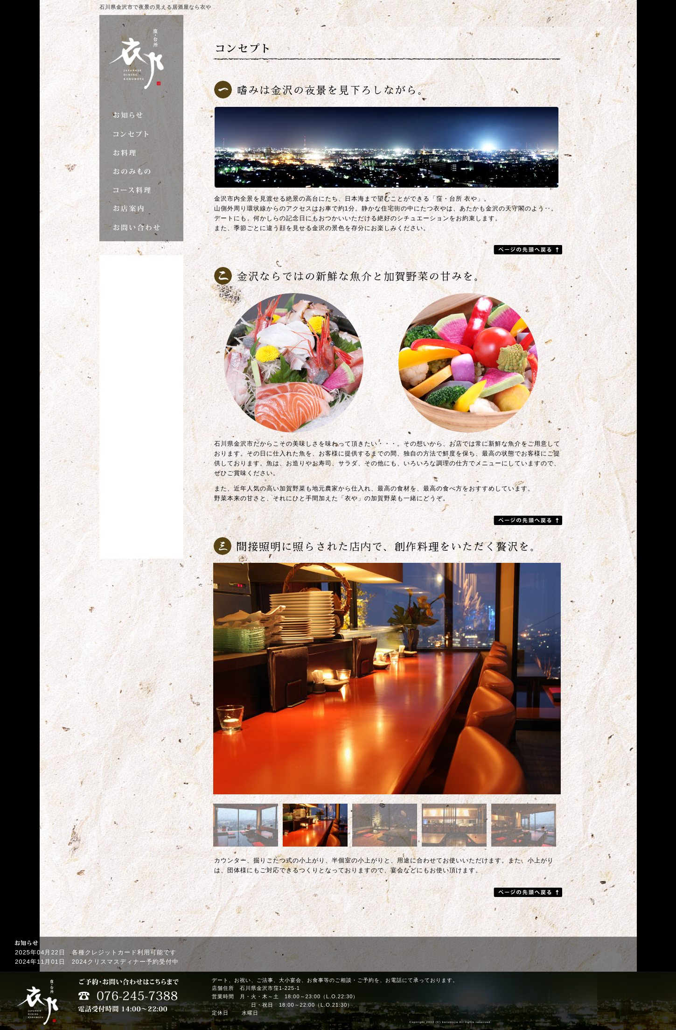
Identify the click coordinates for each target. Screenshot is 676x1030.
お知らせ (141, 115)
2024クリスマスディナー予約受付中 (125, 961)
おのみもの (141, 171)
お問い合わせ (141, 227)
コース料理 (141, 190)
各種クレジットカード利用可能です (124, 952)
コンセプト (141, 134)
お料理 (141, 152)
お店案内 (141, 208)
